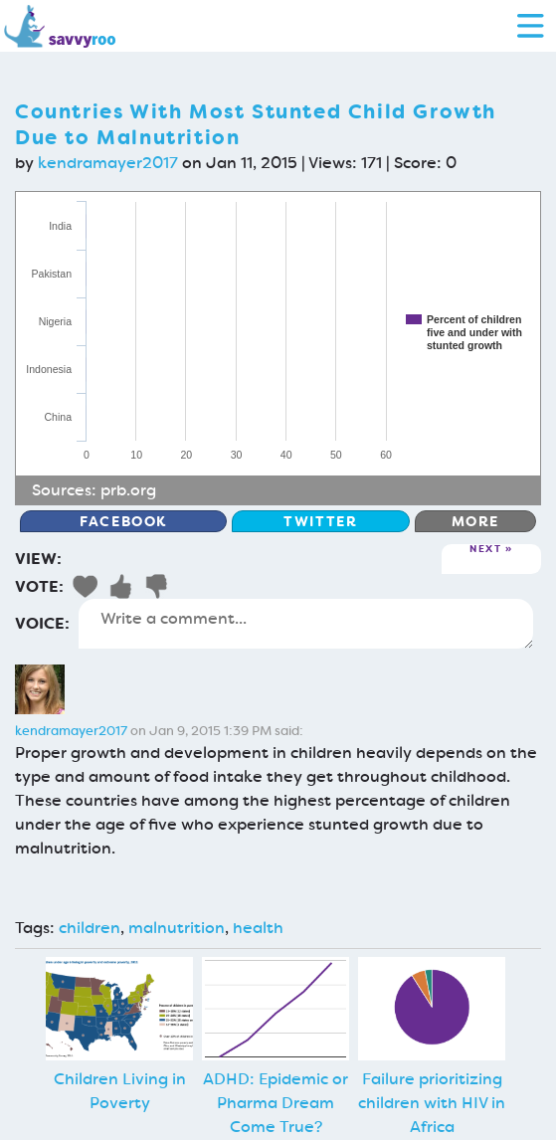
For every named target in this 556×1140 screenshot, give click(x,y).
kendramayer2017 (108, 162)
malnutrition (176, 927)
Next (485, 549)
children (89, 927)
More (475, 521)
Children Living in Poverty (120, 1090)
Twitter (320, 521)
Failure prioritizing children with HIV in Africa (431, 1102)
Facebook (123, 521)
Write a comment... (306, 624)
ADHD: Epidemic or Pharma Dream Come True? (275, 1102)
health (258, 927)
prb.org (128, 489)
